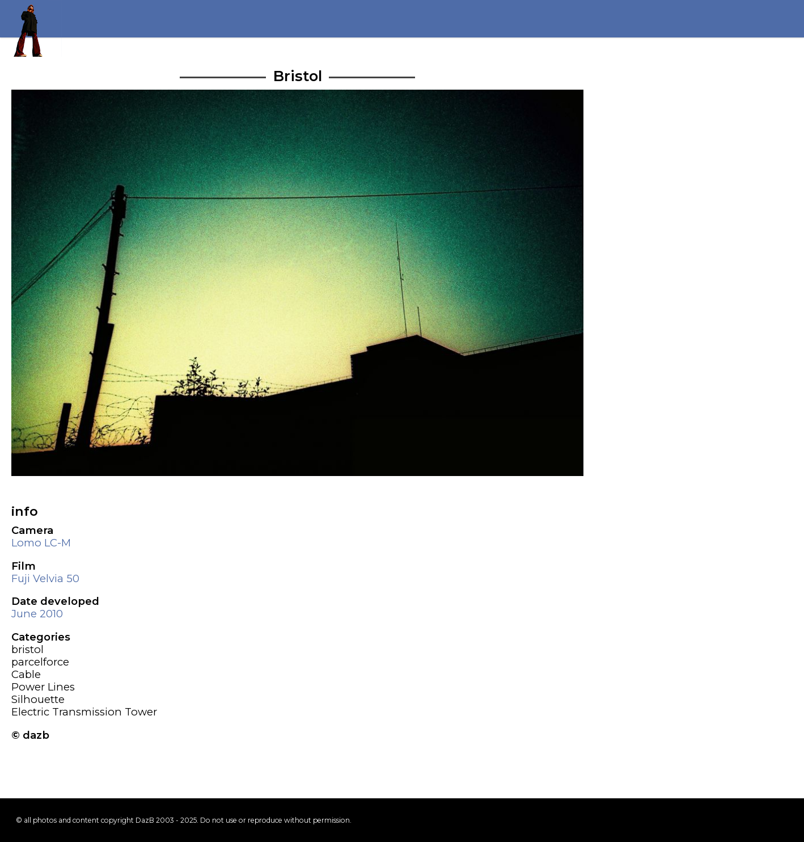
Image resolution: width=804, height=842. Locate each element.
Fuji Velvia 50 (45, 578)
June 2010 (37, 613)
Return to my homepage (33, 28)
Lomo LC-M (41, 542)
